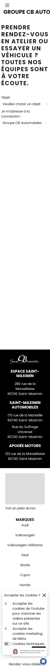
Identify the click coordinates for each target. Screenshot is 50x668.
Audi (25, 525)
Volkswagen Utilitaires (25, 545)
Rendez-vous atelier (25, 664)
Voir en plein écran (20, 508)
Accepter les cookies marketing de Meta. (27, 633)
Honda (25, 585)
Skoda (25, 565)
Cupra (25, 575)
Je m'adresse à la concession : (15, 114)
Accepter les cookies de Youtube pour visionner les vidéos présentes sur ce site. (28, 613)
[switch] (7, 603)
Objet (5, 97)
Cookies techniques (28, 643)
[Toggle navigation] (7, 5)
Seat (25, 555)
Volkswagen (25, 535)
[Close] (44, 595)
